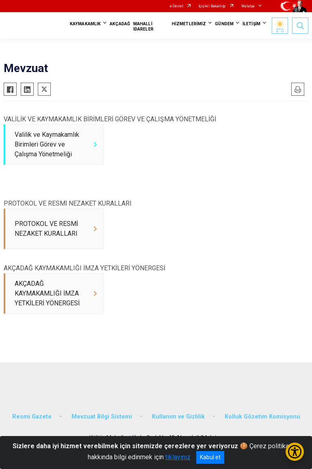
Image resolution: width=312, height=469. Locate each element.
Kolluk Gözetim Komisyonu (262, 416)
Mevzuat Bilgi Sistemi (102, 416)
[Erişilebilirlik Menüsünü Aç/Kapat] (295, 452)
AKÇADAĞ (120, 23)
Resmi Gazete (32, 416)
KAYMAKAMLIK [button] (85, 23)
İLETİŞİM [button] (251, 23)
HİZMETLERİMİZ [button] (189, 23)
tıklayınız (178, 457)
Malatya (248, 6)
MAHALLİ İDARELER (143, 26)
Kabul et (210, 457)
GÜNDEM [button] (224, 23)
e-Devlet (176, 6)
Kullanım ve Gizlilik (178, 416)
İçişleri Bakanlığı (212, 6)
